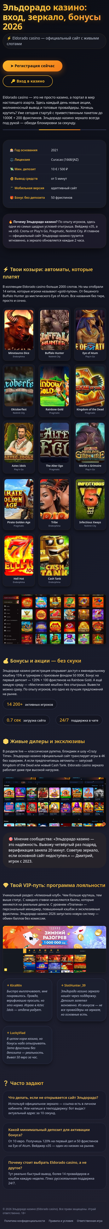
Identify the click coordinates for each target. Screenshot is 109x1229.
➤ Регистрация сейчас (32, 65)
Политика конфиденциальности (24, 1221)
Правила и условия (61, 1221)
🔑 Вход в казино (28, 81)
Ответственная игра (89, 1221)
